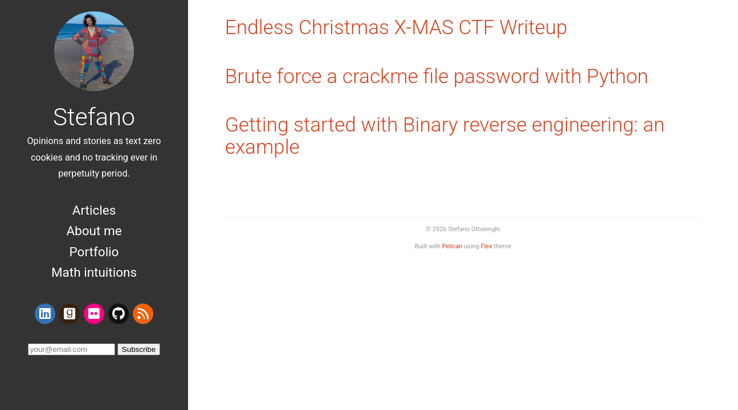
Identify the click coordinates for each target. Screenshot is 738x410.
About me (93, 230)
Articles (94, 210)
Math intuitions (94, 272)
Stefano (94, 117)
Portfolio (94, 251)
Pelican (452, 246)
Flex (486, 246)
